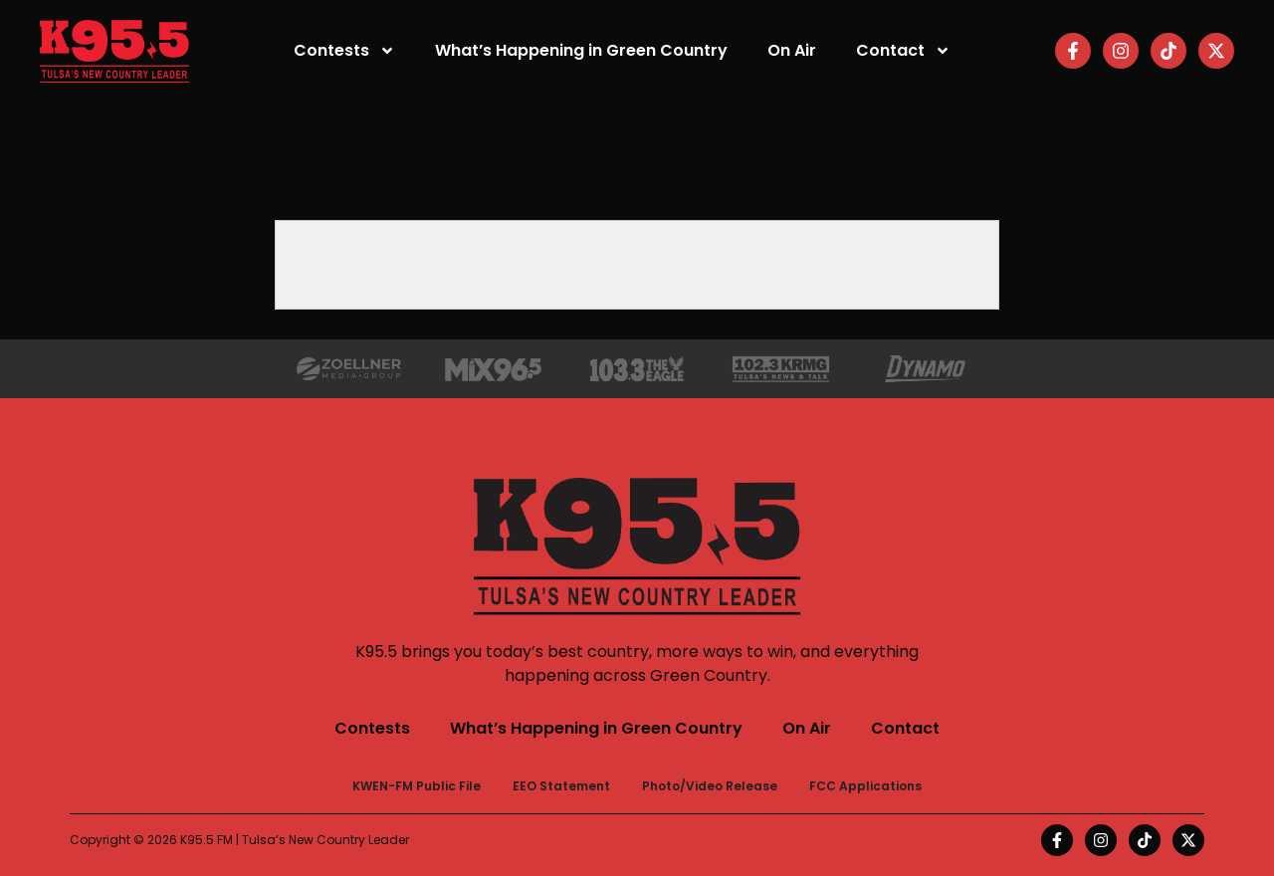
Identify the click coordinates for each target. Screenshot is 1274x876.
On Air (791, 50)
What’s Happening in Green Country (581, 50)
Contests (344, 51)
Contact (903, 51)
